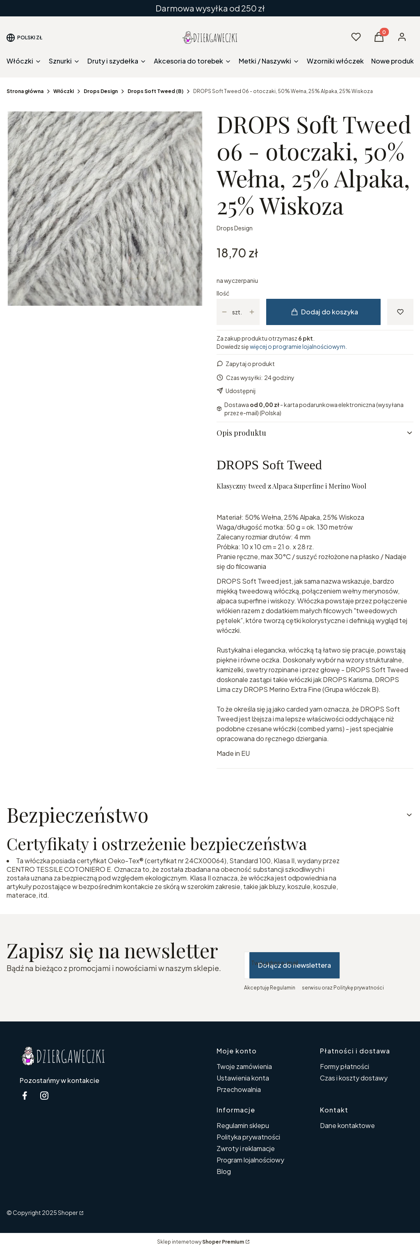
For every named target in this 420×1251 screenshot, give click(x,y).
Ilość (223, 293)
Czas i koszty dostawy (354, 1078)
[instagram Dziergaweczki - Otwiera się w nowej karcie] (44, 1095)
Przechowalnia (239, 1089)
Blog (224, 1171)
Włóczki (63, 91)
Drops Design (101, 91)
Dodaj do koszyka (324, 311)
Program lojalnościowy (250, 1159)
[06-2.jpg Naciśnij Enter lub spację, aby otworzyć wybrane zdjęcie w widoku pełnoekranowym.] (105, 208)
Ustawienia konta (243, 1078)
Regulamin (282, 988)
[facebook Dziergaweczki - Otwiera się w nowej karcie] (25, 1095)
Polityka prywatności (248, 1137)
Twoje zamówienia (244, 1066)
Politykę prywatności (358, 988)
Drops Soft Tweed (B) (155, 91)
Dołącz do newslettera (294, 965)
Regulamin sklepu (243, 1125)
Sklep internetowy (200, 1242)
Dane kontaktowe (347, 1125)
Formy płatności (344, 1066)
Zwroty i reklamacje (246, 1148)
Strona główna (25, 91)
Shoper (68, 1212)
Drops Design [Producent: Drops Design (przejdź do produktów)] (235, 228)
